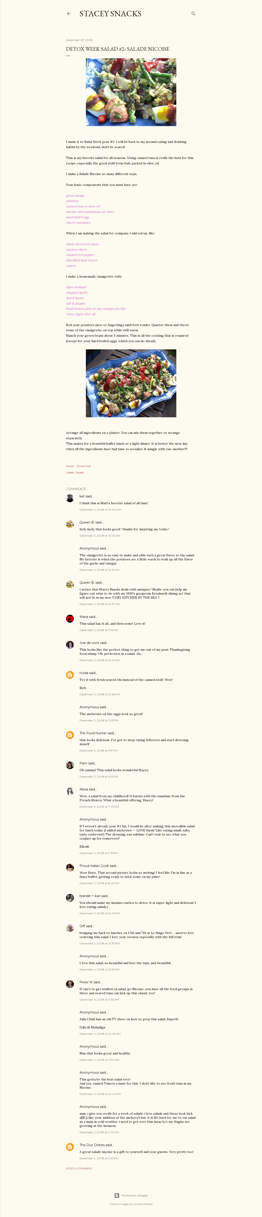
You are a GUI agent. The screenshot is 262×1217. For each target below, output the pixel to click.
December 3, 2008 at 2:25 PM (99, 720)
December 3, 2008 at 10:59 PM (100, 943)
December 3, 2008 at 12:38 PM (100, 694)
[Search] (193, 12)
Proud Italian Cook (94, 866)
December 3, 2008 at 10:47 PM (100, 913)
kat (82, 496)
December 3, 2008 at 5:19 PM (99, 750)
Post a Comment (79, 1168)
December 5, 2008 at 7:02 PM (99, 1132)
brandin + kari (90, 896)
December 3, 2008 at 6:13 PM (99, 776)
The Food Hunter (93, 733)
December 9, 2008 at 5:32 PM (99, 1158)
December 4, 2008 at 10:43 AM (100, 1033)
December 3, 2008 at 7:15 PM (99, 853)
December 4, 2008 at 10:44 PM (100, 1094)
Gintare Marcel (143, 1204)
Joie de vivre (89, 643)
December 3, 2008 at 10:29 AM (100, 535)
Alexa (84, 789)
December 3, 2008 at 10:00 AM (100, 509)
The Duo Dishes (92, 1145)
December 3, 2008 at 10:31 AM (99, 569)
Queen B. (87, 522)
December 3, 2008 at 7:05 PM (99, 806)
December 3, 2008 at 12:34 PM (100, 660)
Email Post (84, 466)
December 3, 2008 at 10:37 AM (100, 604)
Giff (82, 926)
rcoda (84, 673)
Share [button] (69, 466)
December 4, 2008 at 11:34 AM (99, 1059)
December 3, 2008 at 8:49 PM (99, 883)
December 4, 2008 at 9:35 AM (99, 999)
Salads (80, 472)
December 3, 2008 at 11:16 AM (99, 630)
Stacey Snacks (111, 13)
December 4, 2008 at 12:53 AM (100, 969)
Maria (84, 617)
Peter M (86, 982)
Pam (83, 763)
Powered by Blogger (131, 1195)
